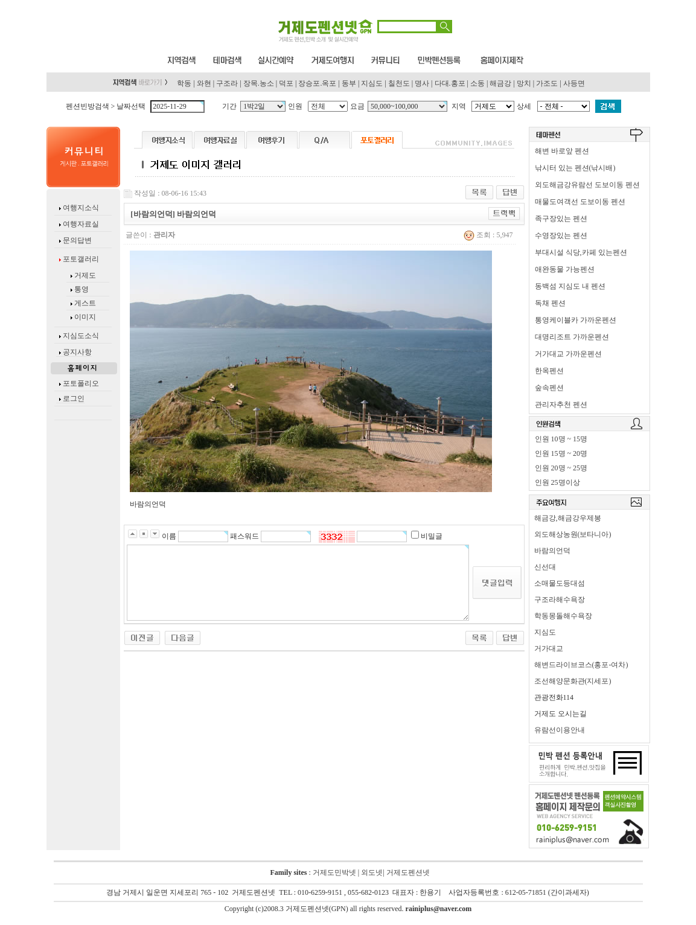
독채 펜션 (550, 303)
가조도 (547, 83)
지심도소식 (81, 335)
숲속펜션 (549, 387)
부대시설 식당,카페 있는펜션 (581, 252)
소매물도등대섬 (559, 583)
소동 (477, 83)
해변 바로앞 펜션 (562, 151)
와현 (204, 83)
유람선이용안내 (559, 730)
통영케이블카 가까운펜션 (575, 320)
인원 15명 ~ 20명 (561, 453)
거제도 (84, 275)
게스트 (85, 303)
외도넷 (371, 872)
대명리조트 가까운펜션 (572, 337)
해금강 (500, 83)
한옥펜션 (549, 370)
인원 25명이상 (557, 482)
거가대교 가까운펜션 (568, 354)
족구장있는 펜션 (561, 218)
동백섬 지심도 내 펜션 (570, 286)
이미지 (85, 317)
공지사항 (77, 352)
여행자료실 (80, 224)
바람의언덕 (552, 550)
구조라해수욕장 (559, 599)
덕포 (286, 83)
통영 (81, 289)
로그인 (74, 398)
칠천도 (399, 83)
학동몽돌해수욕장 (563, 616)
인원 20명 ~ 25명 (561, 468)
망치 (524, 83)
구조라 (227, 83)
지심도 (372, 83)
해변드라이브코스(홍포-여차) (581, 665)
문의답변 (76, 240)
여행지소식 (80, 207)
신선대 (545, 567)
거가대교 (548, 648)
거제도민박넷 (334, 872)
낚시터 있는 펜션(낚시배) (575, 168)
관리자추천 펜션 (561, 404)
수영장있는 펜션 (561, 235)
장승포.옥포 (317, 83)
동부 (349, 83)
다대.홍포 (450, 83)
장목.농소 (258, 83)
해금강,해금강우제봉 (567, 518)
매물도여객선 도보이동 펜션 (580, 201)
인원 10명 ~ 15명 (561, 439)
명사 (422, 83)
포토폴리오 (81, 383)
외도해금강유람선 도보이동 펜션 (587, 185)
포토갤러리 (80, 259)
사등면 (574, 83)
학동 (184, 83)
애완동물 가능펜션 (565, 269)
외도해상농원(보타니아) (572, 534)
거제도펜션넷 (408, 872)
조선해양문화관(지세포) (572, 681)
